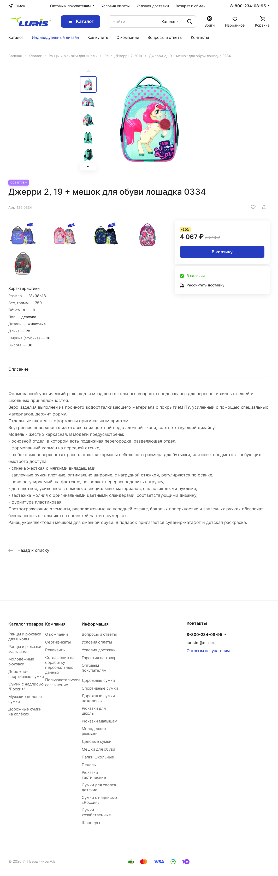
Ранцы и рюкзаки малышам (24, 649)
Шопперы (91, 822)
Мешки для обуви (98, 749)
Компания (55, 624)
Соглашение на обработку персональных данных (59, 665)
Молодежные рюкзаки (95, 731)
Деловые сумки (96, 741)
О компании (56, 634)
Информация (95, 624)
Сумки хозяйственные (96, 812)
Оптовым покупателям (94, 668)
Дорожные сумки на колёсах (25, 711)
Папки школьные (98, 757)
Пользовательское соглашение (63, 682)
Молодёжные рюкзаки (21, 661)
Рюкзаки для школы (94, 711)
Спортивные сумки (100, 688)
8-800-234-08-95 (248, 6)
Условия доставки (99, 649)
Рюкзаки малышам (99, 721)
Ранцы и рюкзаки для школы (24, 636)
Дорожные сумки (98, 680)
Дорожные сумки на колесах (98, 698)
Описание (18, 369)
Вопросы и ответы (99, 634)
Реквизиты (55, 649)
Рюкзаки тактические (94, 775)
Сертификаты (58, 642)
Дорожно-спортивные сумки (26, 674)
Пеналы (89, 764)
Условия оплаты (97, 642)
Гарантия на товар (99, 657)
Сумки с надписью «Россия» (99, 800)
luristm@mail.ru (201, 642)
